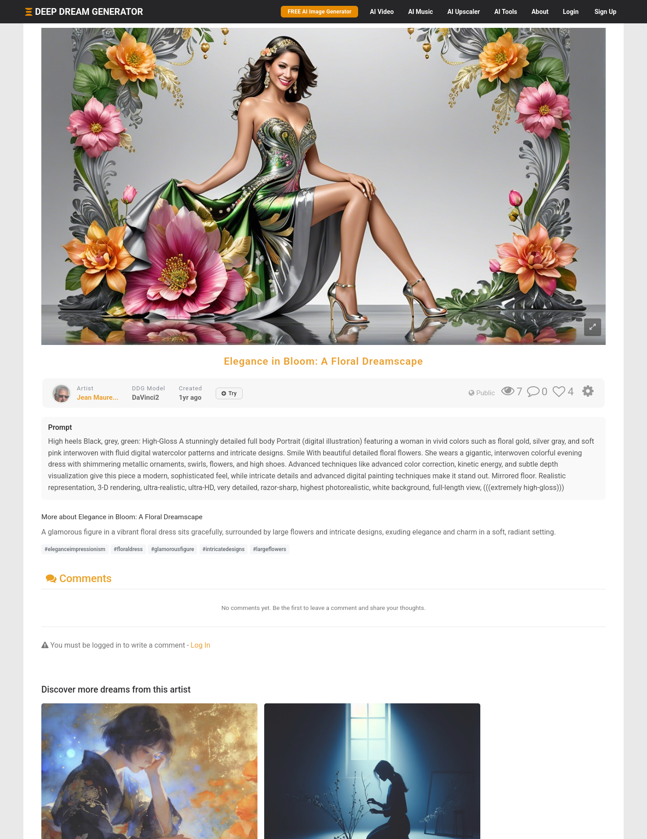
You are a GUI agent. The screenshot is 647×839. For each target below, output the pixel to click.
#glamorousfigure (172, 549)
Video (382, 11)
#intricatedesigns (224, 549)
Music (420, 11)
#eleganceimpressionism (75, 549)
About (540, 11)
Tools (505, 11)
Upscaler (464, 11)
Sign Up (605, 11)
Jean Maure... (98, 397)
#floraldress (128, 549)
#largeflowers (269, 549)
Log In (200, 645)
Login (571, 11)
